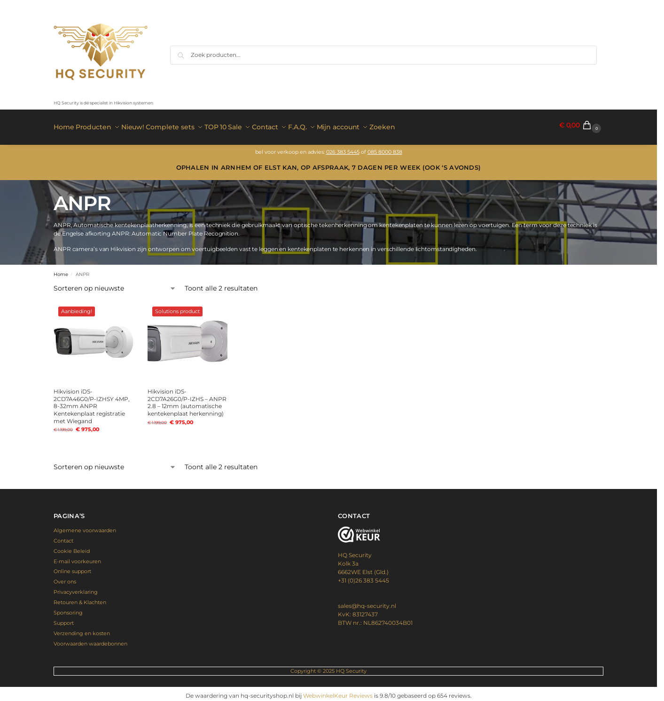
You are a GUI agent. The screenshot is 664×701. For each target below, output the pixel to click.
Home (61, 271)
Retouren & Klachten (80, 598)
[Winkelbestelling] (115, 285)
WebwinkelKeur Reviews (338, 691)
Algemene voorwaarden (85, 526)
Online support (72, 567)
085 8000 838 (384, 148)
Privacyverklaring (76, 588)
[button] (581, 125)
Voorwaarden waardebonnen (90, 639)
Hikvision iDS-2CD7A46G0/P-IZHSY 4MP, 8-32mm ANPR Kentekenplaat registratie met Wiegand (92, 402)
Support (64, 618)
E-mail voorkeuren (77, 557)
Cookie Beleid (72, 546)
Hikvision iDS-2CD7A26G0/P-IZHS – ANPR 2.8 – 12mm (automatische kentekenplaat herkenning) (187, 398)
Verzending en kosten (82, 629)
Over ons (65, 578)
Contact (63, 536)
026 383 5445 (342, 148)
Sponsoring (68, 609)
